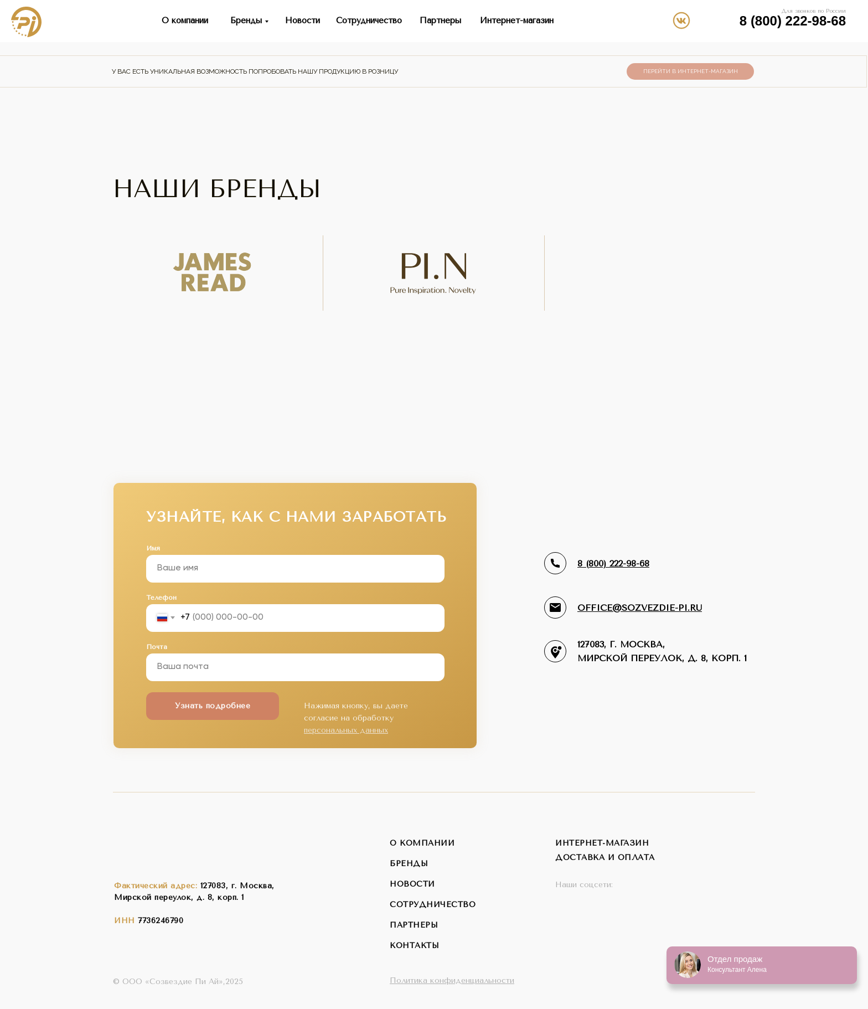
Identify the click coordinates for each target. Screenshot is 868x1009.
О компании (185, 20)
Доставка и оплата (605, 857)
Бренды (246, 20)
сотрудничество (433, 904)
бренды (409, 863)
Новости (302, 20)
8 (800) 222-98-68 (793, 21)
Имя (153, 548)
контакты (414, 945)
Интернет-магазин (517, 20)
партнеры (414, 925)
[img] (724, 20)
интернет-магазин (602, 843)
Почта (156, 647)
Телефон (161, 597)
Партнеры (440, 20)
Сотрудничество (369, 20)
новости (412, 884)
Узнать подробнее (212, 706)
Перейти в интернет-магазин (690, 71)
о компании (422, 843)
